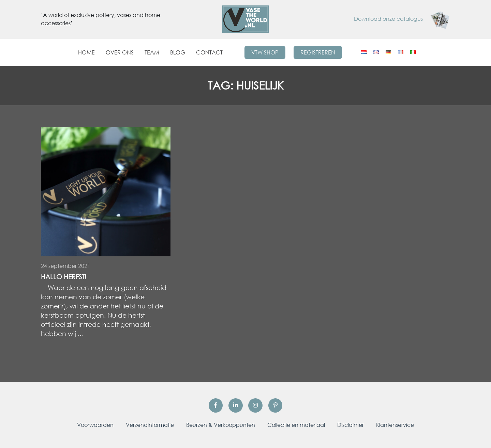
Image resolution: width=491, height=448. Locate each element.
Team (152, 52)
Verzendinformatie (150, 424)
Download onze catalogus (402, 18)
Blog (177, 52)
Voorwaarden (95, 424)
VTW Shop (264, 52)
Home (86, 52)
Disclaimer (350, 424)
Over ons (120, 52)
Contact (209, 52)
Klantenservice (395, 424)
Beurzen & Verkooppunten (220, 424)
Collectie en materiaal (296, 424)
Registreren (317, 52)
